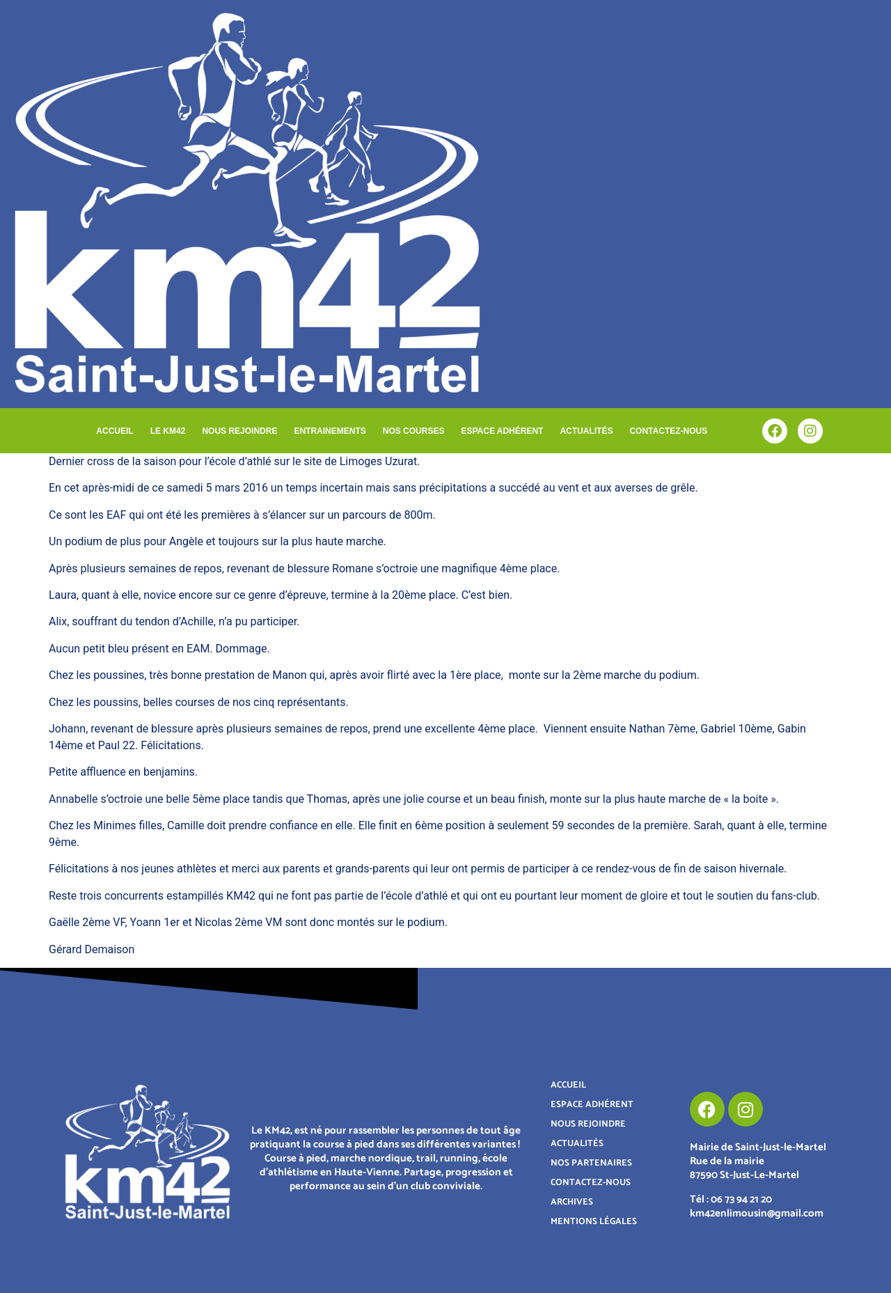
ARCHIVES (572, 1202)
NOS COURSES (414, 431)
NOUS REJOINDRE (239, 431)
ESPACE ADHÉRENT (502, 431)
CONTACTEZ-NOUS (668, 431)
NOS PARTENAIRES (591, 1163)
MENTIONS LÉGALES (594, 1221)
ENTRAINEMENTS (329, 431)
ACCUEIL (114, 431)
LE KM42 (168, 431)
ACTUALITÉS (586, 431)
